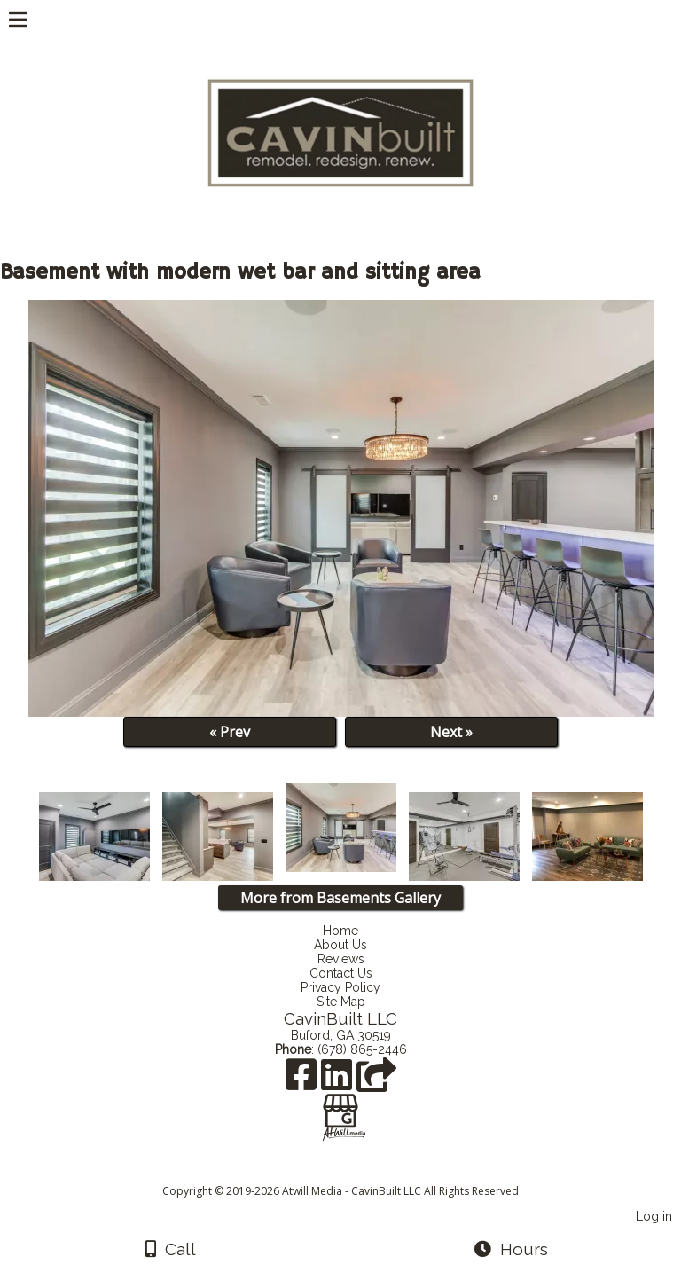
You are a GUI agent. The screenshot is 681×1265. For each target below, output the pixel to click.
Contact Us (340, 973)
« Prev (229, 732)
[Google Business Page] (340, 1105)
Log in (654, 1215)
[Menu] (18, 22)
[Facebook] (303, 1081)
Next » (451, 732)
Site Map (341, 1001)
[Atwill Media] (356, 1171)
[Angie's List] (376, 1081)
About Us (340, 945)
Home (340, 930)
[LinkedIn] (338, 1081)
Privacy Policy (340, 987)
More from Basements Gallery (340, 898)
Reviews (340, 959)
